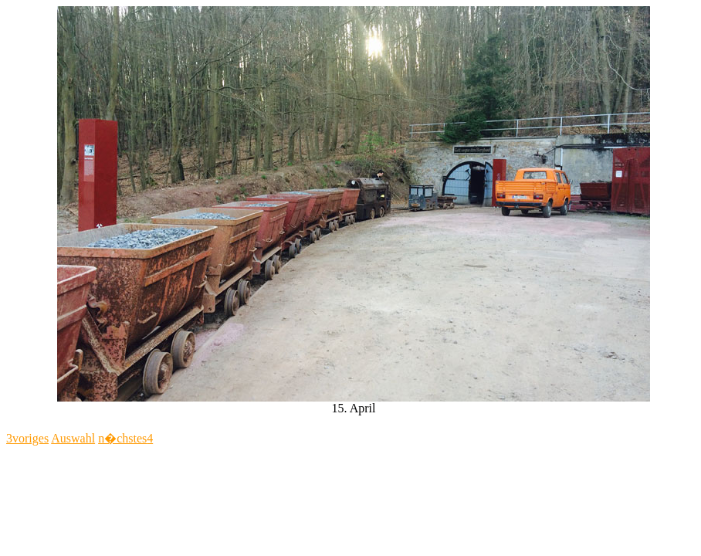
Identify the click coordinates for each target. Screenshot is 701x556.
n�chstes (125, 438)
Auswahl (73, 438)
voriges (27, 438)
